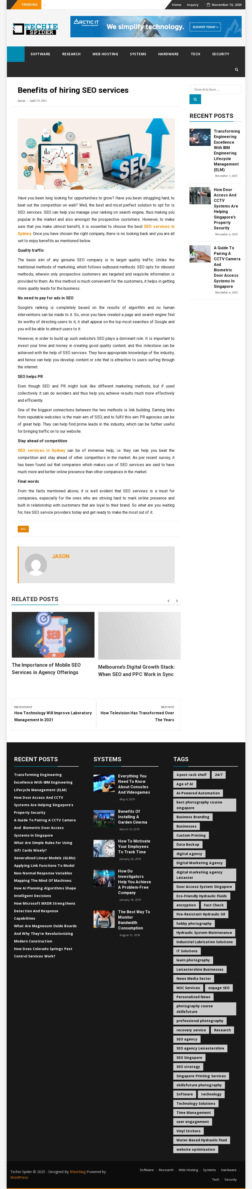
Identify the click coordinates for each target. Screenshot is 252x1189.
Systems (138, 54)
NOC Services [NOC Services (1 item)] (188, 987)
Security (220, 54)
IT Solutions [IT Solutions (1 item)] (187, 951)
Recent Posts (211, 115)
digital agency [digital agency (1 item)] (189, 853)
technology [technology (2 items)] (211, 1094)
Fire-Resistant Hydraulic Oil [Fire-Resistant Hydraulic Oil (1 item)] (200, 914)
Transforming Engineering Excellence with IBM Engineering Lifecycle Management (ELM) (227, 150)
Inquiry (193, 4)
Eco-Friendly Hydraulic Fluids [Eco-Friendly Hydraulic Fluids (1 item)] (201, 896)
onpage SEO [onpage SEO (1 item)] (219, 987)
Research (71, 54)
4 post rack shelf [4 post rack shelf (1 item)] (191, 774)
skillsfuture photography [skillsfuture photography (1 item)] (199, 1085)
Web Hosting (105, 54)
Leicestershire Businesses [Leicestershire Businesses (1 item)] (200, 969)
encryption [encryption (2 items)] (186, 905)
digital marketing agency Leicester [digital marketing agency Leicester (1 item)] (199, 875)
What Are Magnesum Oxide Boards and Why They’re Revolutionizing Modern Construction (45, 933)
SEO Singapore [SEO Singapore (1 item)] (189, 1057)
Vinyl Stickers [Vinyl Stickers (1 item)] (188, 1131)
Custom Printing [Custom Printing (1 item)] (191, 835)
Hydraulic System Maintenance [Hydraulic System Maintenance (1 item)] (204, 932)
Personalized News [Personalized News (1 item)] (193, 997)
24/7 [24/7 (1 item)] (218, 774)
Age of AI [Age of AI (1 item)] (184, 784)
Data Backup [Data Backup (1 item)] (187, 844)
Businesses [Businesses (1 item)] (186, 826)
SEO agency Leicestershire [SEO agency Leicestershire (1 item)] (200, 1048)
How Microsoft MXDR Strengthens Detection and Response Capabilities (44, 911)
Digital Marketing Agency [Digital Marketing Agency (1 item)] (199, 862)
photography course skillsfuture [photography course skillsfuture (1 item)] (194, 1009)
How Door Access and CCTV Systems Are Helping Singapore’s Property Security (226, 209)
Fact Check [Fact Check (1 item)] (214, 905)
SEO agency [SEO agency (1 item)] (186, 1039)
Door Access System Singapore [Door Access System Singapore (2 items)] (204, 886)
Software (40, 54)
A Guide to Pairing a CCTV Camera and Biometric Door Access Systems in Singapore (227, 267)
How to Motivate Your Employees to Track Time (134, 846)
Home (176, 4)
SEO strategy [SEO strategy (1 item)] (188, 1066)
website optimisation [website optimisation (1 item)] (195, 1149)
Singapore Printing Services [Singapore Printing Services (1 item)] (201, 1076)
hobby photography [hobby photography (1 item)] (194, 923)
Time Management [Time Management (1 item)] (193, 1112)
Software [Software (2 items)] (184, 1094)
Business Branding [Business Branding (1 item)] (193, 817)
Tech (195, 54)
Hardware (168, 54)
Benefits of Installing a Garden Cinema (132, 817)
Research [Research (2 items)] (222, 1030)
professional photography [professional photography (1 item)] (199, 1020)
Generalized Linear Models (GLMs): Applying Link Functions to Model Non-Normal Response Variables (45, 865)
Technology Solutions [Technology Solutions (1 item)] (195, 1103)
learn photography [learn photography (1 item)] (193, 960)
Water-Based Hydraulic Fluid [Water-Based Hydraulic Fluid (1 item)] (201, 1140)
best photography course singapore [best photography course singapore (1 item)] (199, 805)
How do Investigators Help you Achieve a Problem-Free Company (134, 882)
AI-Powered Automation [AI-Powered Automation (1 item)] (198, 793)
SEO (23, 529)
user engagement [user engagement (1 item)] (192, 1121)
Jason (21, 100)
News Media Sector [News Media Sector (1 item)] (193, 978)
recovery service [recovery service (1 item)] (191, 1030)
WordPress (19, 1177)
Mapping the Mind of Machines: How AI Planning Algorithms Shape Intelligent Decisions (45, 888)
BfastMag (78, 1171)
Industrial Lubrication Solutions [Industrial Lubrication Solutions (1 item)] (204, 942)
